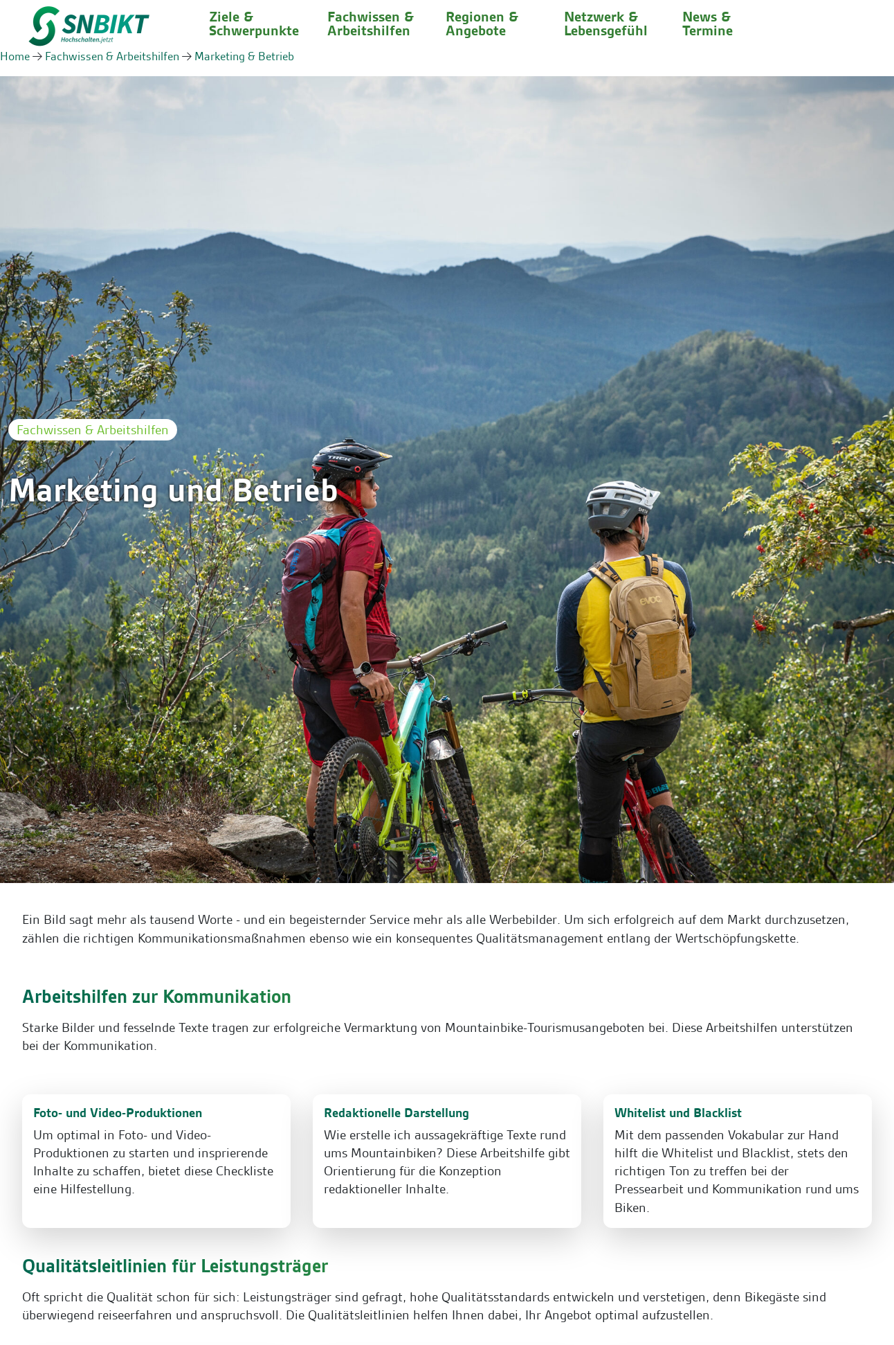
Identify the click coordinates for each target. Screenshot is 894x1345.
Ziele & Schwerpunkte (254, 23)
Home (15, 56)
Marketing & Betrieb (244, 56)
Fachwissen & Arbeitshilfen (370, 23)
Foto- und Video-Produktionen (117, 1112)
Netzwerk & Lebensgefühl (606, 23)
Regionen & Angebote (482, 23)
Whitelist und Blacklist (678, 1112)
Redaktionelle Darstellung (396, 1112)
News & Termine (707, 23)
